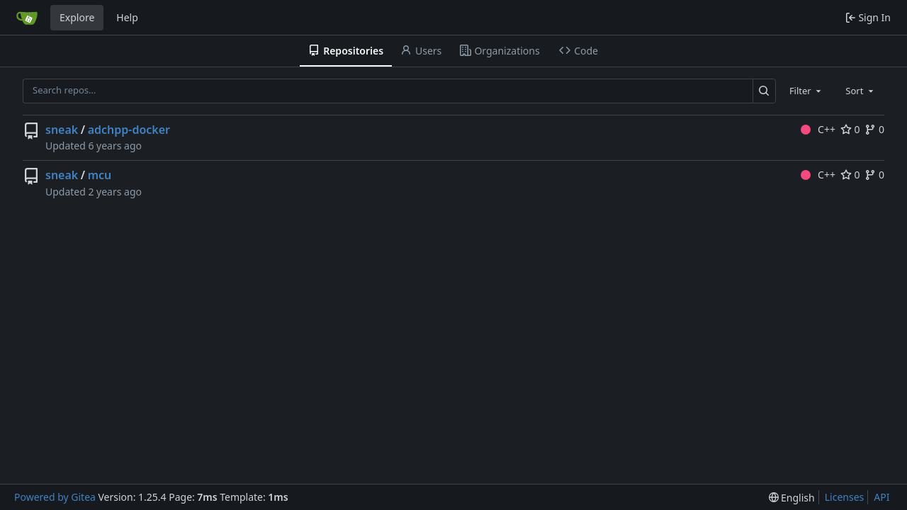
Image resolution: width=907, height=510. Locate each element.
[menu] (792, 497)
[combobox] (806, 90)
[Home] (27, 17)
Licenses (844, 497)
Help (127, 17)
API (881, 497)
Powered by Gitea (55, 497)
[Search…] (764, 91)
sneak (61, 130)
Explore (77, 17)
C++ (818, 129)
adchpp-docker (129, 130)
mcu (100, 175)
